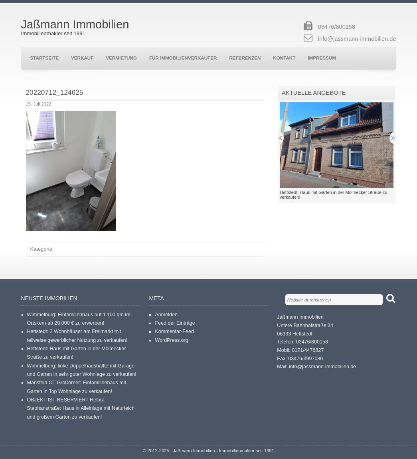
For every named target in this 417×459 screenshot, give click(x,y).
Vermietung (121, 57)
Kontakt (284, 57)
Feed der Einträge (175, 323)
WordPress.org (171, 340)
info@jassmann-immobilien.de (357, 39)
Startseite (44, 57)
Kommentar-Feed (174, 331)
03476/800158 (336, 27)
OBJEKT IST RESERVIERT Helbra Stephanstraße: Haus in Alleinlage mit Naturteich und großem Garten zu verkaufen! (81, 408)
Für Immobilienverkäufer (183, 57)
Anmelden (166, 314)
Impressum (322, 57)
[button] (71, 171)
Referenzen (245, 57)
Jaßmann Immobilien (75, 24)
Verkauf (82, 57)
